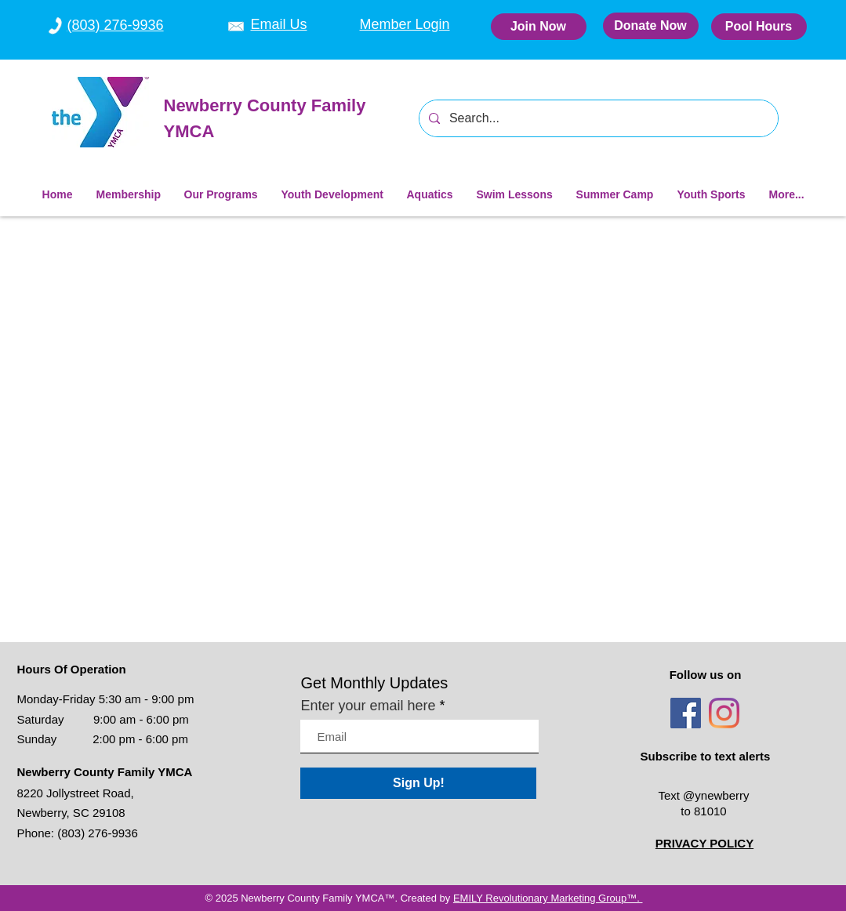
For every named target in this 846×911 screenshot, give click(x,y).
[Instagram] (724, 713)
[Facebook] (685, 713)
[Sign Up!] (418, 783)
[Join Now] (538, 26)
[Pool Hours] (759, 26)
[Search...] (597, 118)
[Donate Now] (651, 26)
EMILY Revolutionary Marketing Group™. (548, 898)
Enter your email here (367, 706)
